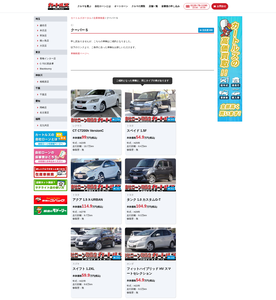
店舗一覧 (153, 6)
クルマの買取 (138, 6)
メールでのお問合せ (117, 261)
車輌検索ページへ (80, 53)
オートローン (121, 6)
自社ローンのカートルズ (134, 280)
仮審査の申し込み (170, 6)
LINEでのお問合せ (82, 261)
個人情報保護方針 (173, 280)
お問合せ (220, 6)
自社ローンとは (103, 6)
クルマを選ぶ (84, 6)
